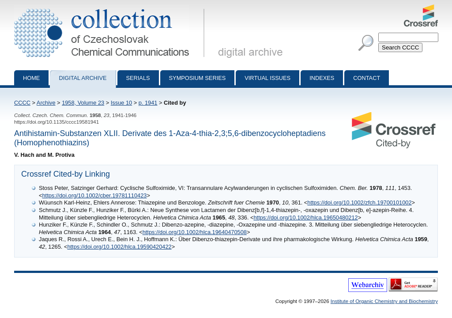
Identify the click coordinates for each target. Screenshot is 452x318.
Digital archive (82, 78)
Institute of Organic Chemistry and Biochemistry (384, 301)
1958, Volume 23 (83, 102)
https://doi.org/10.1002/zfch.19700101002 (359, 202)
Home (31, 78)
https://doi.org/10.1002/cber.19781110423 (94, 195)
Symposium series (197, 78)
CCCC (22, 102)
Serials (138, 78)
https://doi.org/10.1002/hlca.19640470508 (195, 232)
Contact (366, 78)
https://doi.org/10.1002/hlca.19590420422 (119, 246)
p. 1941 (148, 102)
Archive (46, 102)
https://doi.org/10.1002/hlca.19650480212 (305, 217)
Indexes (321, 78)
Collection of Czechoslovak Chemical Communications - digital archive (111, 7)
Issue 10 (121, 102)
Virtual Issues (267, 78)
